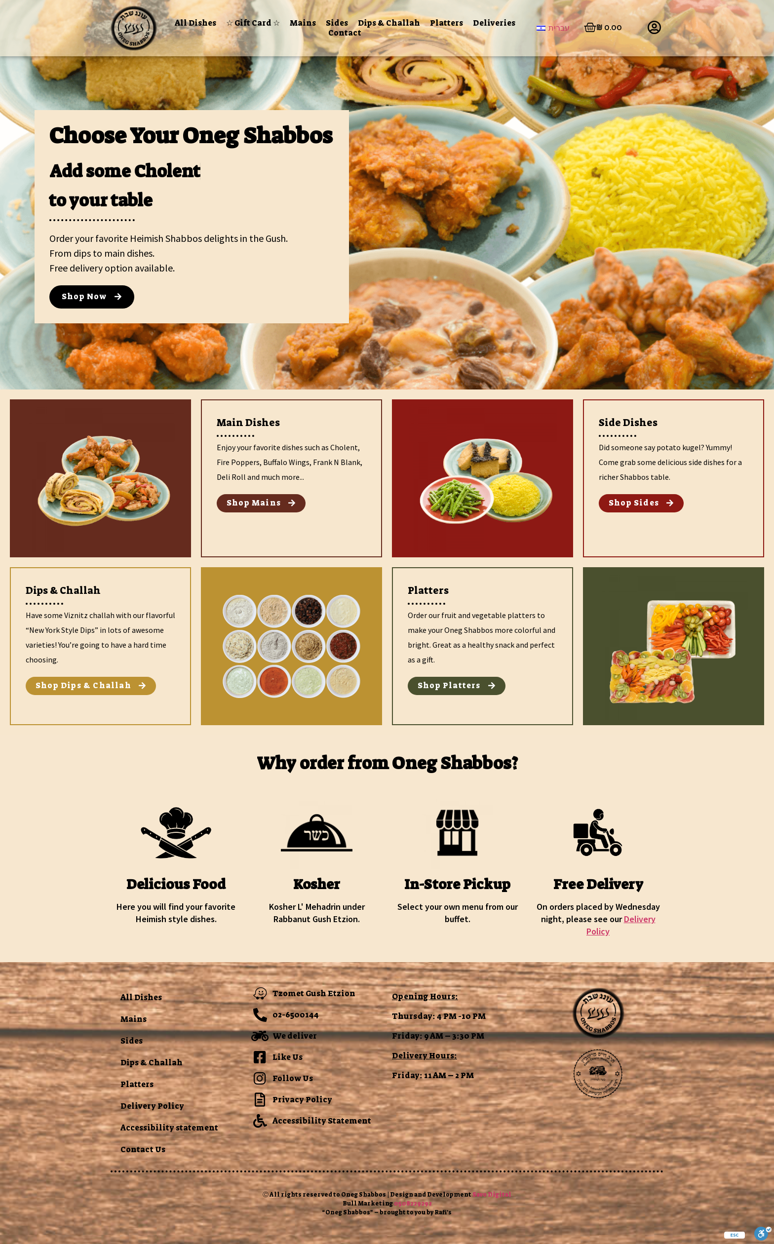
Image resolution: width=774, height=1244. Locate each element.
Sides (337, 23)
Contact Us (142, 1149)
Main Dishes (248, 422)
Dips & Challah (389, 23)
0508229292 (413, 1203)
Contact (344, 33)
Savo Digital (491, 1195)
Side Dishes (628, 422)
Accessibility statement (169, 1128)
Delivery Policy (152, 1106)
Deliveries (494, 23)
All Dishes (195, 23)
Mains (303, 23)
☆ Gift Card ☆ (253, 23)
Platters (446, 23)
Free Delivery (598, 884)
